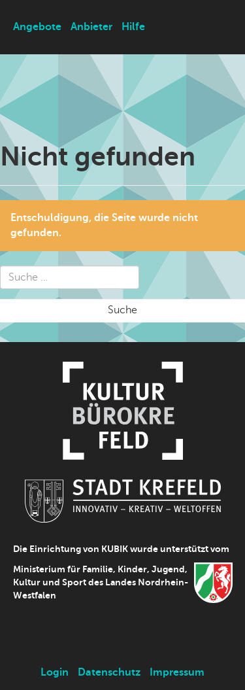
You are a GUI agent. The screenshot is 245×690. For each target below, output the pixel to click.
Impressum (177, 672)
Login (55, 672)
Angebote (37, 27)
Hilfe (133, 27)
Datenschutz (109, 672)
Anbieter (91, 27)
